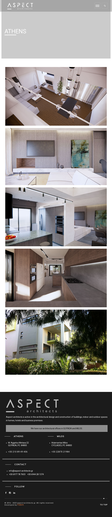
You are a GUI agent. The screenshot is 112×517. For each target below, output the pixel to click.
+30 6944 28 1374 (35, 474)
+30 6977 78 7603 (17, 474)
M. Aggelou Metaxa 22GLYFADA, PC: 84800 (18, 444)
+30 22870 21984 (60, 452)
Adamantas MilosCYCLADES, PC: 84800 (61, 444)
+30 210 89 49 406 (18, 452)
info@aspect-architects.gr (21, 471)
